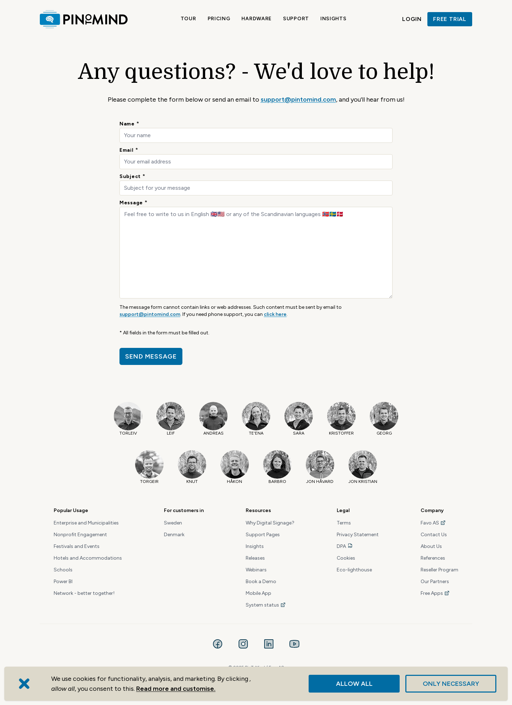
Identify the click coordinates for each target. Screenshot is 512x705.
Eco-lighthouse (354, 570)
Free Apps (435, 593)
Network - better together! (84, 593)
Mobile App (258, 593)
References (433, 558)
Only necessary (451, 684)
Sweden (173, 523)
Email (126, 150)
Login (412, 19)
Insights (333, 19)
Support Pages (263, 535)
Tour (188, 19)
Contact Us (434, 535)
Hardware (256, 19)
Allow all (354, 684)
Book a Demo (261, 581)
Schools (63, 570)
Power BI (63, 581)
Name (127, 124)
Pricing (219, 19)
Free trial (449, 19)
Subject (130, 176)
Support (296, 19)
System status (266, 605)
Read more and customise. (175, 689)
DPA (341, 546)
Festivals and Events (77, 546)
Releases (255, 558)
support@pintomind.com (298, 99)
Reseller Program (439, 570)
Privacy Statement (358, 535)
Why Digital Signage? (270, 523)
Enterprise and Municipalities (86, 523)
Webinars (256, 570)
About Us (431, 546)
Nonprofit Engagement (80, 535)
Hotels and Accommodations (88, 558)
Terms (344, 523)
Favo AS (433, 523)
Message (131, 203)
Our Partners (435, 581)
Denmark (174, 535)
